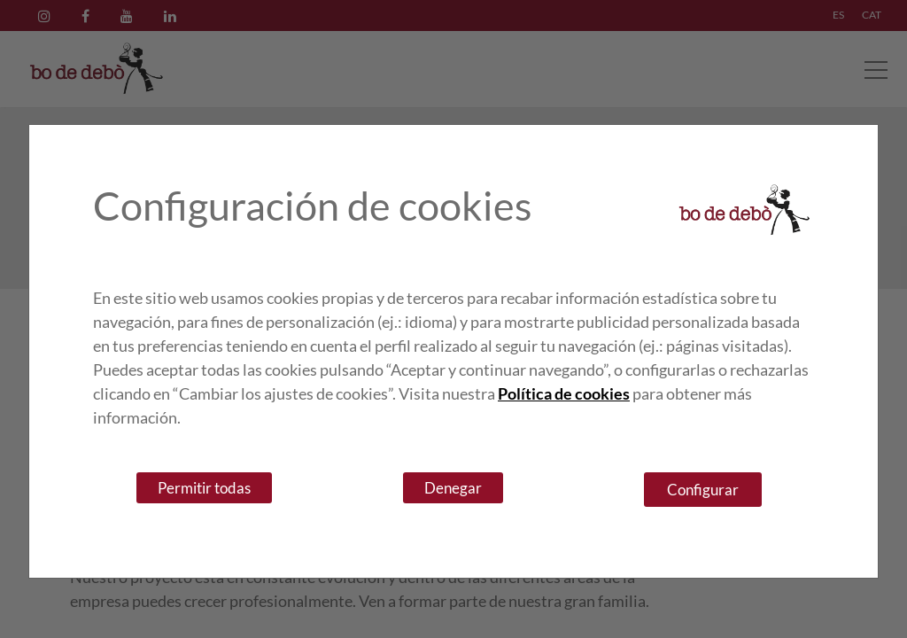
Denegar (453, 487)
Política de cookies (564, 393)
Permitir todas (204, 487)
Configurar (703, 489)
